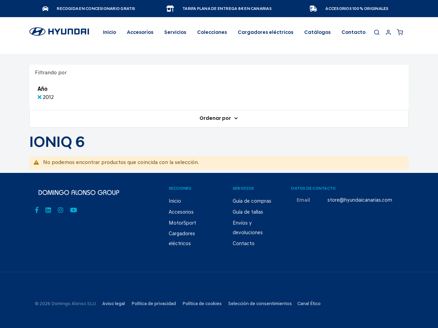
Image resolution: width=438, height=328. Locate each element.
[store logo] (59, 34)
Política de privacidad (153, 303)
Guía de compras (252, 201)
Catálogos (317, 32)
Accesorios (181, 212)
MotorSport (182, 223)
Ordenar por (215, 118)
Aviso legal (113, 303)
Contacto (353, 32)
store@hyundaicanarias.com (359, 200)
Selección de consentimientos (260, 303)
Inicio (109, 32)
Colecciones (212, 32)
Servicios (175, 32)
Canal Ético (309, 303)
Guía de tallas (248, 212)
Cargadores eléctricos (265, 32)
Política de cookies (202, 303)
